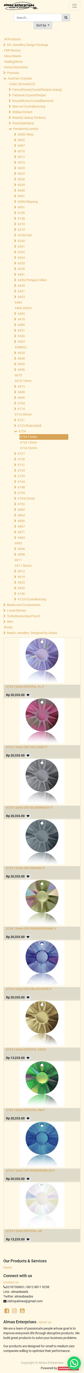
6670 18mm (23, 381)
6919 (21, 577)
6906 (21, 549)
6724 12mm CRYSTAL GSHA (26, 1049)
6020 (21, 168)
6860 (21, 509)
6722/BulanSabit (29, 425)
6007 (21, 145)
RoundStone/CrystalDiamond (32, 101)
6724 (22, 431)
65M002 (20, 347)
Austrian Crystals (20, 78)
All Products (12, 39)
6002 (21, 140)
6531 (21, 330)
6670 (18, 375)
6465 (21, 313)
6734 (21, 470)
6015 (21, 162)
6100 (21, 213)
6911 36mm (23, 565)
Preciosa (13, 73)
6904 (21, 537)
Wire (10, 621)
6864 (21, 515)
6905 (18, 543)
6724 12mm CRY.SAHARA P (25, 868)
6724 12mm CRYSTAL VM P (25, 1110)
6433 (21, 297)
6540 (21, 336)
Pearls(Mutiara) (23, 123)
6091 (21, 207)
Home (7, 1267)
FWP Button (12, 50)
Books (8, 627)
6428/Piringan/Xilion (32, 280)
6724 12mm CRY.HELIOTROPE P (29, 989)
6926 (21, 588)
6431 (21, 291)
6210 (21, 224)
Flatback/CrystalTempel (28, 95)
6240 (21, 241)
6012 (21, 157)
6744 (21, 481)
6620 (21, 353)
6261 (21, 246)
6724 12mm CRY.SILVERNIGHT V (29, 807)
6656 (21, 369)
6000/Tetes (26, 134)
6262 (21, 252)
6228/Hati (25, 235)
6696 (21, 397)
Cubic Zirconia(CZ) (22, 84)
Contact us (11, 1282)
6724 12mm (28, 437)
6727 (21, 453)
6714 (21, 409)
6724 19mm (28, 442)
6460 (18, 302)
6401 (21, 274)
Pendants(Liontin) (26, 129)
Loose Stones (16, 610)
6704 (21, 403)
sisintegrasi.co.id (68, 1368)
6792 (21, 504)
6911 (18, 560)
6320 (21, 263)
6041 (21, 196)
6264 (21, 257)
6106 (21, 593)
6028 (21, 179)
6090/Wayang (28, 201)
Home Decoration (16, 67)
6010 (21, 151)
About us (45, 1322)
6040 (21, 190)
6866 (21, 521)
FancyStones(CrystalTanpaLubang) (37, 89)
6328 (21, 269)
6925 (21, 582)
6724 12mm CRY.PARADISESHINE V (31, 928)
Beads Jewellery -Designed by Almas (32, 633)
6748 (21, 487)
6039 (21, 185)
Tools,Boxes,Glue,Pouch (23, 616)
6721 (21, 420)
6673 (21, 386)
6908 (21, 554)
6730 (21, 459)
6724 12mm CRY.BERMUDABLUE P (30, 1170)
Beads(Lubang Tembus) (29, 117)
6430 (21, 285)
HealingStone (13, 61)
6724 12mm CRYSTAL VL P (25, 686)
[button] (42, 25)
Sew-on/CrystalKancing (28, 106)
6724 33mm (28, 448)
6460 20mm (23, 308)
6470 (21, 319)
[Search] (66, 18)
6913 (21, 571)
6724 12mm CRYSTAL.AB (24, 1231)
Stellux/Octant (22, 112)
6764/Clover (26, 498)
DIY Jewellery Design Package (27, 45)
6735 (21, 476)
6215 (21, 229)
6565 (21, 341)
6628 (21, 358)
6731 (21, 465)
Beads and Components (23, 605)
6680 (21, 392)
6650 (21, 364)
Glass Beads (12, 56)
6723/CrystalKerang (32, 599)
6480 (21, 325)
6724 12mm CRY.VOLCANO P (26, 747)
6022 (21, 173)
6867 (21, 526)
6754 (21, 493)
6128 (21, 218)
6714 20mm (23, 414)
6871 (21, 532)
